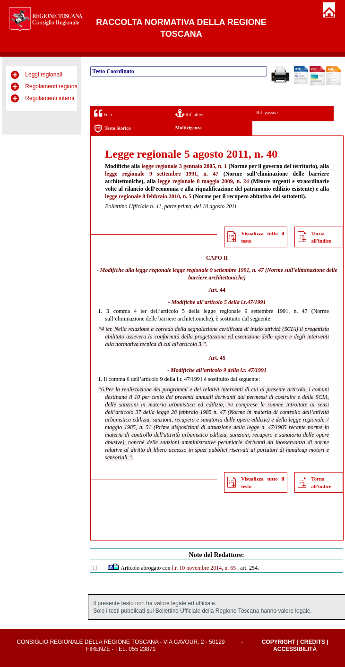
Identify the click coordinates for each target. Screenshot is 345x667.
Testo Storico (112, 128)
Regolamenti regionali (52, 86)
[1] (93, 568)
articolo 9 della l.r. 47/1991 (235, 370)
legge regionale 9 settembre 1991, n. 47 (161, 173)
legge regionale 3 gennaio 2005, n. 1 (184, 166)
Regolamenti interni (49, 98)
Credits (312, 642)
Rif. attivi (189, 113)
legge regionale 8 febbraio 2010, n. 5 (148, 196)
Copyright (278, 642)
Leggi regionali (43, 74)
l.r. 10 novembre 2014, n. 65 (204, 568)
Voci (103, 113)
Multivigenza (188, 127)
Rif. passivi (267, 112)
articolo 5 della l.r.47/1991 (235, 302)
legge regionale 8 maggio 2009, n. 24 (203, 181)
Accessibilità (295, 649)
